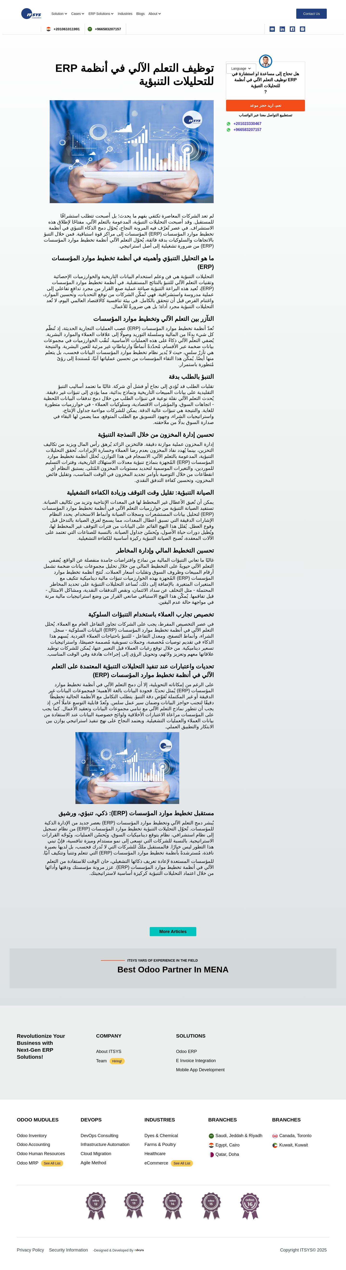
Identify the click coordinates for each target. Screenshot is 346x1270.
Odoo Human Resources (41, 1153)
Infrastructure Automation (105, 1144)
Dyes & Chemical (161, 1135)
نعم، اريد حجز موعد (265, 105)
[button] (241, 68)
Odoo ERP (186, 1051)
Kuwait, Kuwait (293, 1145)
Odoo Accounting (33, 1144)
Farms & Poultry (160, 1144)
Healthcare (155, 1153)
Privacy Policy (30, 1250)
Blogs (140, 14)
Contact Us (311, 14)
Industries (125, 14)
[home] (31, 13)
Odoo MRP (27, 1163)
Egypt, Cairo (228, 1145)
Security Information (68, 1250)
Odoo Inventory (32, 1135)
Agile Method (93, 1162)
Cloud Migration (96, 1153)
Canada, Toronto (295, 1135)
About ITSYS (108, 1051)
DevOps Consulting (99, 1135)
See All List (52, 1163)
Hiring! (117, 1061)
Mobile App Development (200, 1069)
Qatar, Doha (227, 1154)
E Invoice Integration (196, 1060)
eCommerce (156, 1163)
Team (101, 1060)
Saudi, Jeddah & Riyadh (239, 1135)
